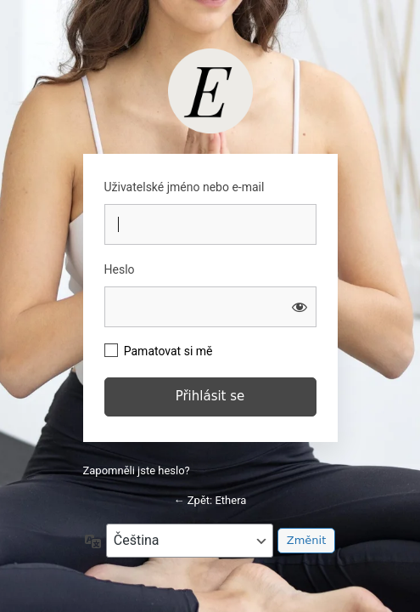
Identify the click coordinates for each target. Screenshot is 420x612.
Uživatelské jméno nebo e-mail (184, 187)
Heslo (119, 269)
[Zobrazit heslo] (299, 306)
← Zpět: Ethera (210, 500)
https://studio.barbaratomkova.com (210, 90)
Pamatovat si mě (168, 351)
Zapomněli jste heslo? (136, 470)
